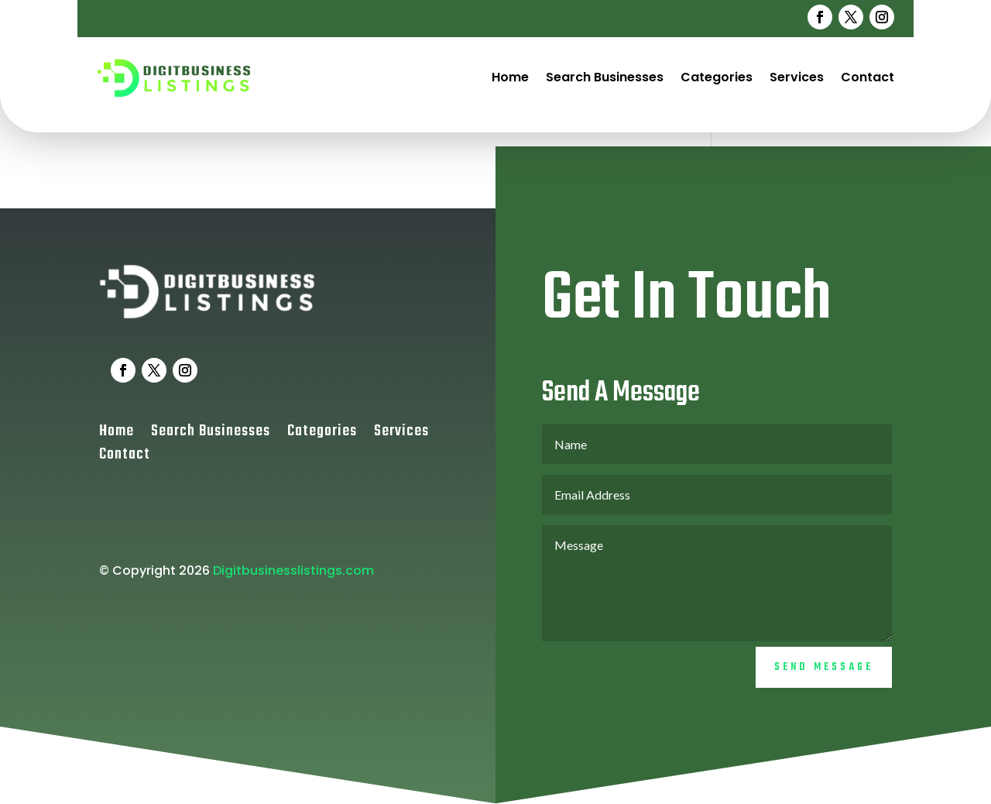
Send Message (823, 680)
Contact (867, 77)
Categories (717, 77)
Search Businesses (605, 77)
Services (797, 77)
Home (510, 77)
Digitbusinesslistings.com (293, 582)
